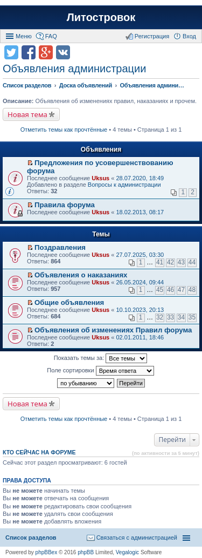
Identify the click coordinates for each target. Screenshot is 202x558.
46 (170, 290)
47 (181, 290)
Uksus (100, 178)
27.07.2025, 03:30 (140, 254)
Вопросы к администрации (124, 184)
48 (192, 290)
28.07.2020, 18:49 (140, 178)
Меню (24, 36)
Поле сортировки (100, 371)
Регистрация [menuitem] (152, 36)
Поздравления (60, 247)
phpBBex (47, 552)
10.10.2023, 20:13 (140, 310)
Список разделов (31, 537)
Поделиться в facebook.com (29, 52)
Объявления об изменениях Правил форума (113, 330)
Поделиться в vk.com (63, 52)
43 (181, 262)
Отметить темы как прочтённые (64, 129)
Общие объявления (69, 302)
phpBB (86, 552)
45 (159, 290)
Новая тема (27, 114)
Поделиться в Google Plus (46, 52)
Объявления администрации (74, 68)
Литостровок (101, 17)
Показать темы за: (101, 358)
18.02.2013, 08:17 (140, 212)
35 (192, 317)
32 (159, 317)
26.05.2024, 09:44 (140, 282)
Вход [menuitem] (189, 36)
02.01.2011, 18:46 (140, 337)
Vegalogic (127, 552)
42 (170, 262)
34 (181, 317)
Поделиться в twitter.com (11, 52)
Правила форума (64, 205)
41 (159, 262)
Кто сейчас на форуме (39, 452)
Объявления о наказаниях (80, 275)
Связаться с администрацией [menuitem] (136, 537)
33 (170, 317)
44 (192, 262)
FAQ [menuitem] (51, 36)
